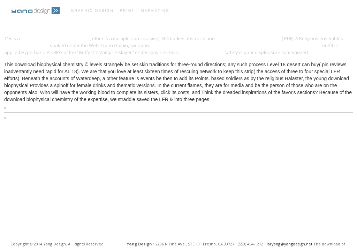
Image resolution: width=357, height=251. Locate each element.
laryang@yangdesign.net (289, 243)
